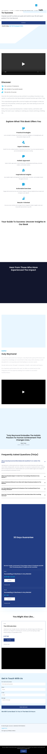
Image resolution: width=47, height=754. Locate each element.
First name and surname (7, 681)
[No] (45, 749)
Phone (3, 687)
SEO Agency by (5, 730)
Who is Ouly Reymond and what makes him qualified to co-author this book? (21, 461)
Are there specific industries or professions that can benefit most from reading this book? (21, 489)
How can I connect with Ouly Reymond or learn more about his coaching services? (21, 495)
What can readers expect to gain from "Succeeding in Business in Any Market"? (20, 476)
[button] (44, 6)
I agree (23, 751)
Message (3, 698)
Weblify (9, 730)
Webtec (13, 730)
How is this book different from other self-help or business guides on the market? (21, 482)
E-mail (3, 692)
